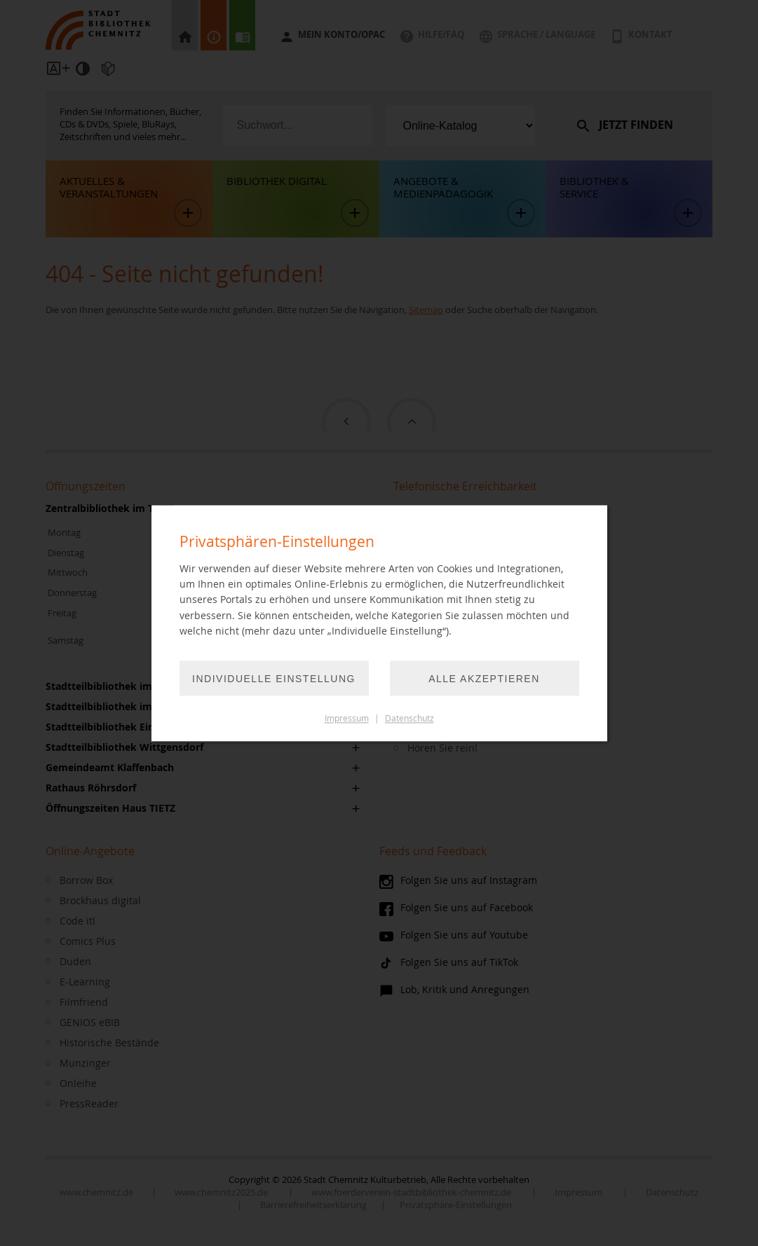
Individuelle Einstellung (274, 678)
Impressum (347, 718)
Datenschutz (409, 718)
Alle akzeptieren (484, 678)
